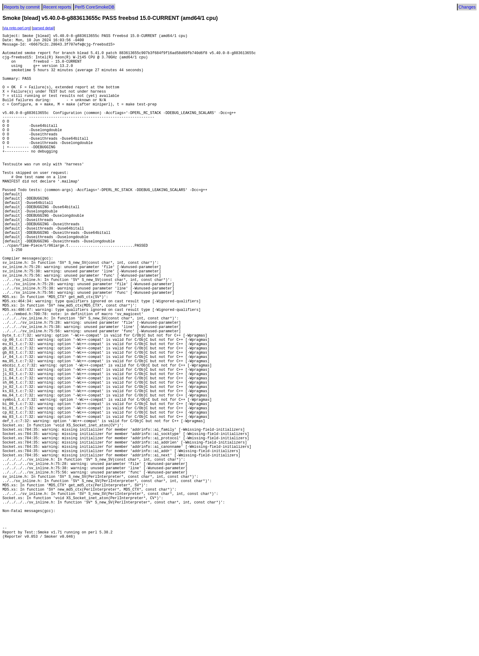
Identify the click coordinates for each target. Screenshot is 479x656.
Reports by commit (22, 7)
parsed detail (43, 28)
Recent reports (57, 7)
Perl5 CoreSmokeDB (94, 7)
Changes (467, 7)
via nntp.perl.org (16, 28)
